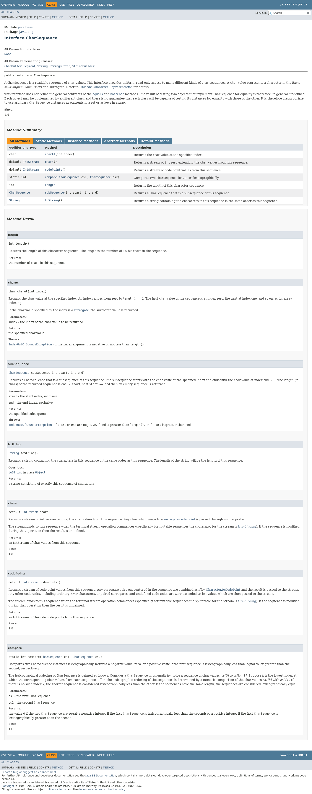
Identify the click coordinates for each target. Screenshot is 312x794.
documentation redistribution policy (101, 789)
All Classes (10, 12)
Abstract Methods (119, 141)
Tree (70, 4)
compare (51, 177)
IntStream (31, 162)
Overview (8, 4)
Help (110, 4)
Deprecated (85, 4)
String (42, 66)
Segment (29, 66)
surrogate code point (179, 519)
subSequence (54, 192)
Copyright (8, 786)
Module (23, 4)
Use (62, 4)
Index (100, 4)
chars (49, 162)
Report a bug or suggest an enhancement (29, 772)
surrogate (81, 310)
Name (7, 54)
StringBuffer (59, 66)
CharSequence (69, 177)
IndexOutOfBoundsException (30, 344)
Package (38, 4)
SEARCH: (261, 12)
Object (40, 472)
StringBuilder (83, 66)
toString (52, 200)
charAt (50, 154)
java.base (25, 27)
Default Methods (155, 141)
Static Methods (49, 141)
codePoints (53, 169)
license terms (58, 789)
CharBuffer (13, 66)
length (50, 185)
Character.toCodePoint (223, 589)
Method (57, 17)
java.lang (26, 32)
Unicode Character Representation (106, 87)
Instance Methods (83, 141)
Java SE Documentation (100, 775)
